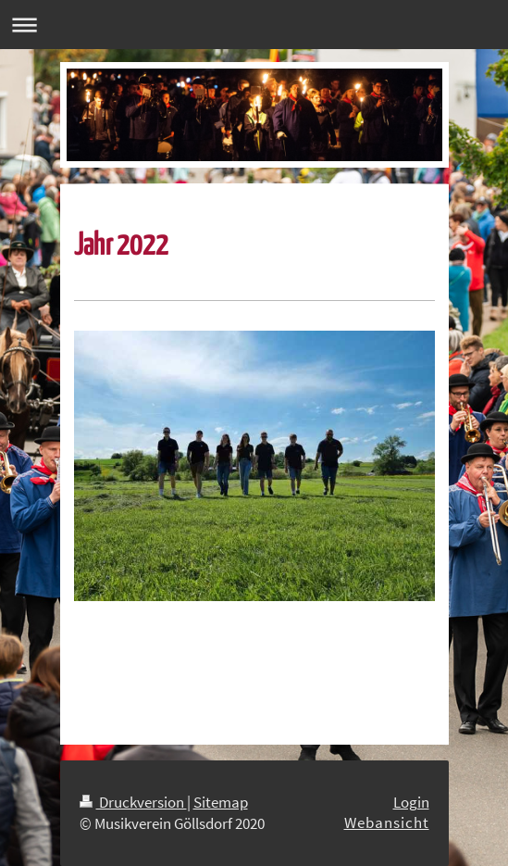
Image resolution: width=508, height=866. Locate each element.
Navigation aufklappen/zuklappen (254, 24)
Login (411, 802)
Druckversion (133, 802)
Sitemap (220, 802)
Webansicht (386, 822)
